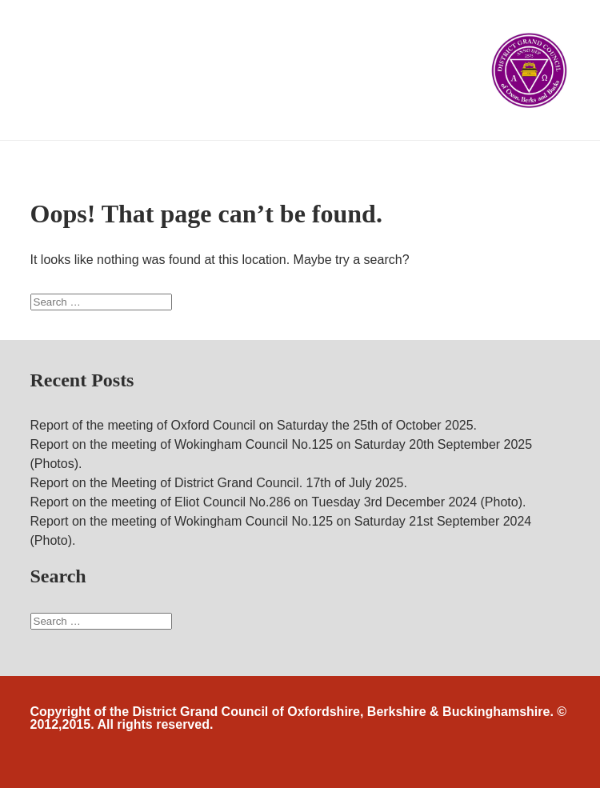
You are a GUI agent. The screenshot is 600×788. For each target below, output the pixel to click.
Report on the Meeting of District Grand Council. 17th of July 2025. (218, 483)
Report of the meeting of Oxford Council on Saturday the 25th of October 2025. (254, 425)
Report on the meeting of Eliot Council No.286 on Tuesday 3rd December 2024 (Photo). (278, 502)
